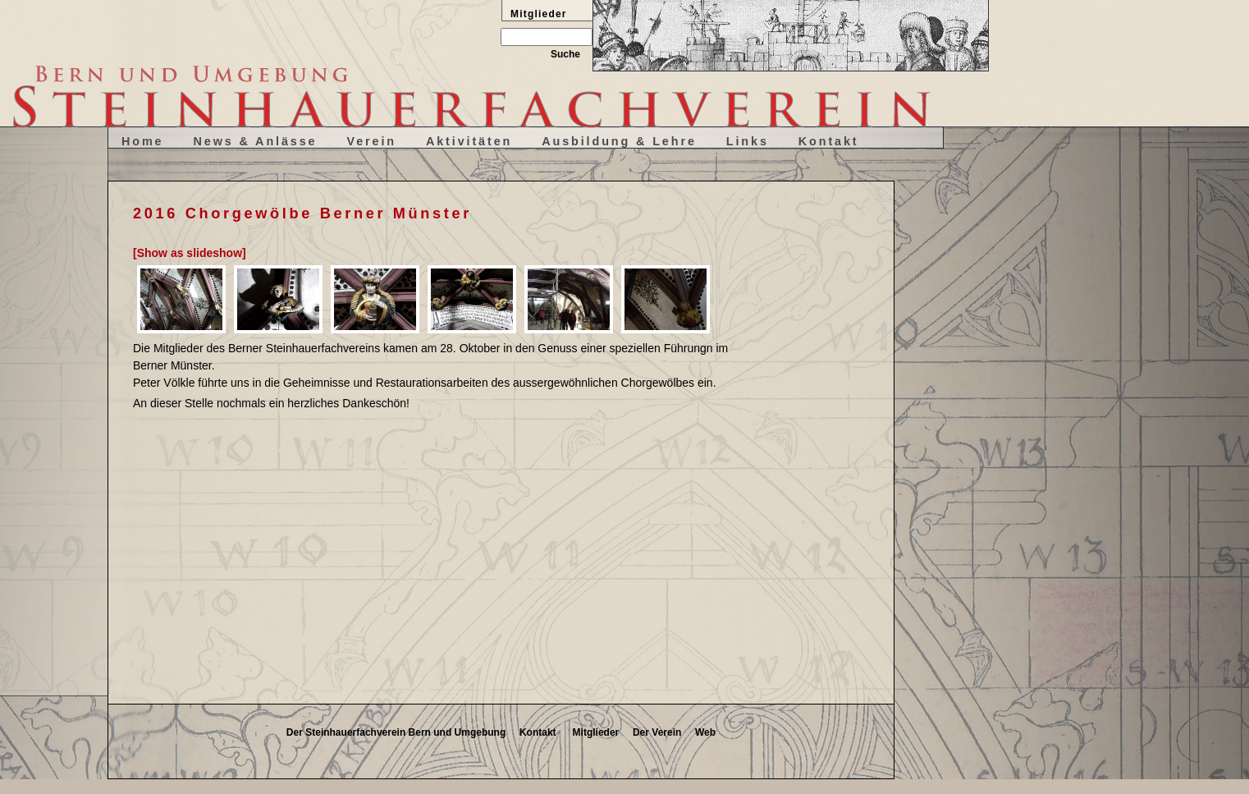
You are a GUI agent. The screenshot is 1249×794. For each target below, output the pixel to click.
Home (142, 141)
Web (705, 732)
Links (747, 141)
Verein (371, 141)
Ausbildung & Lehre (619, 141)
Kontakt (828, 141)
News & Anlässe (256, 141)
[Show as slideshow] (189, 252)
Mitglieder (596, 732)
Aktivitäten (469, 141)
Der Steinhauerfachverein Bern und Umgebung (396, 732)
